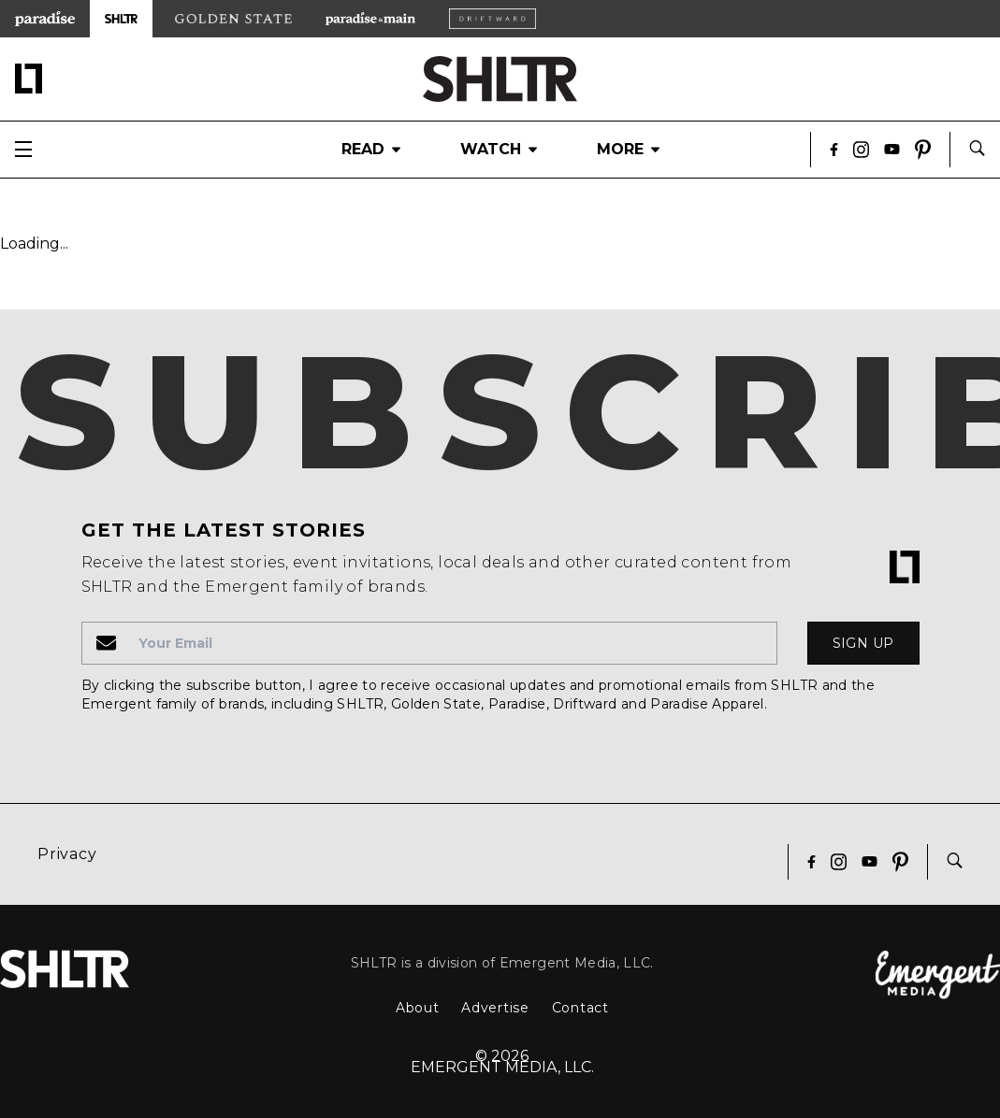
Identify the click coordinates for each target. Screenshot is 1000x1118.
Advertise (495, 1007)
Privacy (67, 854)
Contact (580, 1007)
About (418, 1007)
